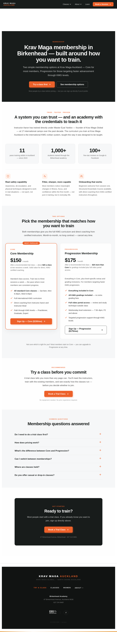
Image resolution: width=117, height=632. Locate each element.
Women (67, 587)
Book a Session (103, 4)
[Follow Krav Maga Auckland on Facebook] (66, 612)
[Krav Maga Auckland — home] (9, 4)
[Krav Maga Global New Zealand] (53, 612)
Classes (67, 4)
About (78, 4)
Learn (87, 4)
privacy (64, 622)
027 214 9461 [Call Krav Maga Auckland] (58, 602)
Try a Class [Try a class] (40, 587)
